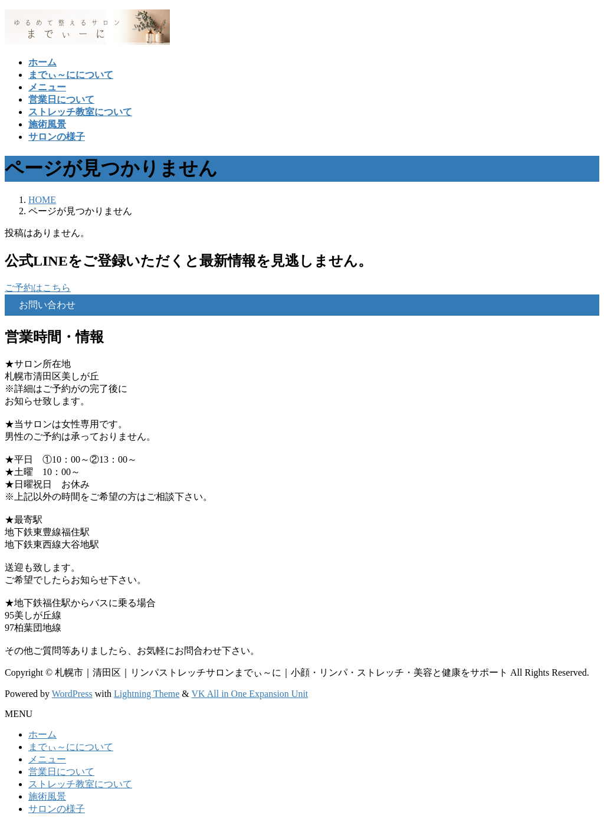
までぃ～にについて (70, 747)
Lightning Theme (146, 694)
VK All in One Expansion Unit (250, 694)
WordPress (72, 694)
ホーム (42, 734)
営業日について (61, 772)
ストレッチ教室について (80, 784)
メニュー (47, 759)
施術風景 (47, 796)
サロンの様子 (56, 809)
